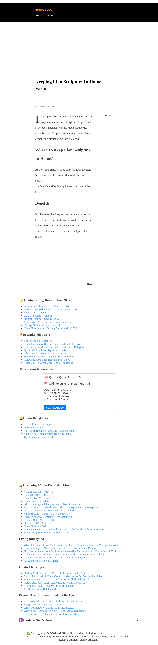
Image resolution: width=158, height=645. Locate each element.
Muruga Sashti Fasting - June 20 (42, 325)
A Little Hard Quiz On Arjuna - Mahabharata (49, 430)
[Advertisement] (79, 41)
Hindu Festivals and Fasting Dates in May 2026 (50, 328)
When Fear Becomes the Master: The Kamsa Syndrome (55, 610)
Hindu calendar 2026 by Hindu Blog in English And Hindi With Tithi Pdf (64, 529)
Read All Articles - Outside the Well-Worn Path (50, 613)
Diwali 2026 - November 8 (39, 519)
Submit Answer (55, 407)
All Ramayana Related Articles (41, 560)
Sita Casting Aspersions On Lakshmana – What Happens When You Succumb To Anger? (73, 551)
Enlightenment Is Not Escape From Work (47, 604)
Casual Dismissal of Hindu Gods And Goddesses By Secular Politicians (64, 576)
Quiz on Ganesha (33, 427)
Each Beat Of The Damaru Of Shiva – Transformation (54, 601)
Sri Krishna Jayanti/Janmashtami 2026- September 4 (53, 504)
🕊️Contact (50, 15)
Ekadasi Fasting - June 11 (38, 315)
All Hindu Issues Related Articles (42, 588)
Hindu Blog (43, 9)
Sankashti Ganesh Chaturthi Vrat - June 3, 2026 (50, 309)
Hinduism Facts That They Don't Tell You (47, 359)
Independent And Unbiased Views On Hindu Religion (54, 347)
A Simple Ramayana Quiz (38, 424)
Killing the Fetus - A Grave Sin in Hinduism (48, 585)
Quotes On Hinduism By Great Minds (45, 350)
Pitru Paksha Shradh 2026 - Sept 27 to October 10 (51, 510)
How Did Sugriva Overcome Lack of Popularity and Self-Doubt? (60, 548)
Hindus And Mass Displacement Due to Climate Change (55, 582)
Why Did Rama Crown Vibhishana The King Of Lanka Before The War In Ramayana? (72, 544)
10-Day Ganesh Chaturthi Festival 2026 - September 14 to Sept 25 (61, 507)
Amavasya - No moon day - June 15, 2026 (47, 321)
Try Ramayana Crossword (38, 437)
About (37, 15)
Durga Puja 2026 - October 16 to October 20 (48, 516)
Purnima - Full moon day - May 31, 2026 (47, 306)
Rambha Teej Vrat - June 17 (39, 497)
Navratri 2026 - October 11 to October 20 (47, 513)
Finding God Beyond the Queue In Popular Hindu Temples (56, 573)
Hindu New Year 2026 (36, 501)
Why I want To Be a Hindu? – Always (45, 353)
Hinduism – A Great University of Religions (48, 362)
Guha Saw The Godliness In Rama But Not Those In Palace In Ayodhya (64, 554)
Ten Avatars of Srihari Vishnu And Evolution (49, 356)
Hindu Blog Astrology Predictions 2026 (46, 532)
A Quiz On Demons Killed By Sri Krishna (47, 433)
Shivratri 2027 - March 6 (37, 523)
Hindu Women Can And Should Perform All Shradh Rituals (57, 579)
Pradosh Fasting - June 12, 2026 (41, 318)
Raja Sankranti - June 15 (37, 494)
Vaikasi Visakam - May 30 (38, 491)
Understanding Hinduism (38, 340)
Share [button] (108, 115)
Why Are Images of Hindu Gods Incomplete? (49, 607)
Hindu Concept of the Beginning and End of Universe (54, 343)
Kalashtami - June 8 (35, 312)
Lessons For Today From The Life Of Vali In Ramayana (55, 557)
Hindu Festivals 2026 (36, 526)
